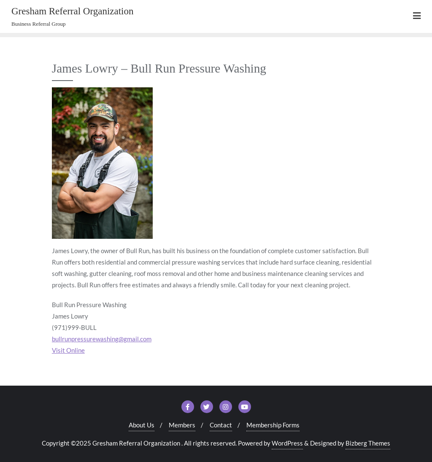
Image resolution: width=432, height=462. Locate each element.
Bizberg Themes (368, 443)
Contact (221, 425)
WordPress (287, 443)
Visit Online (68, 350)
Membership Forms (273, 425)
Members (182, 425)
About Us (141, 425)
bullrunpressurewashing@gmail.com (101, 339)
